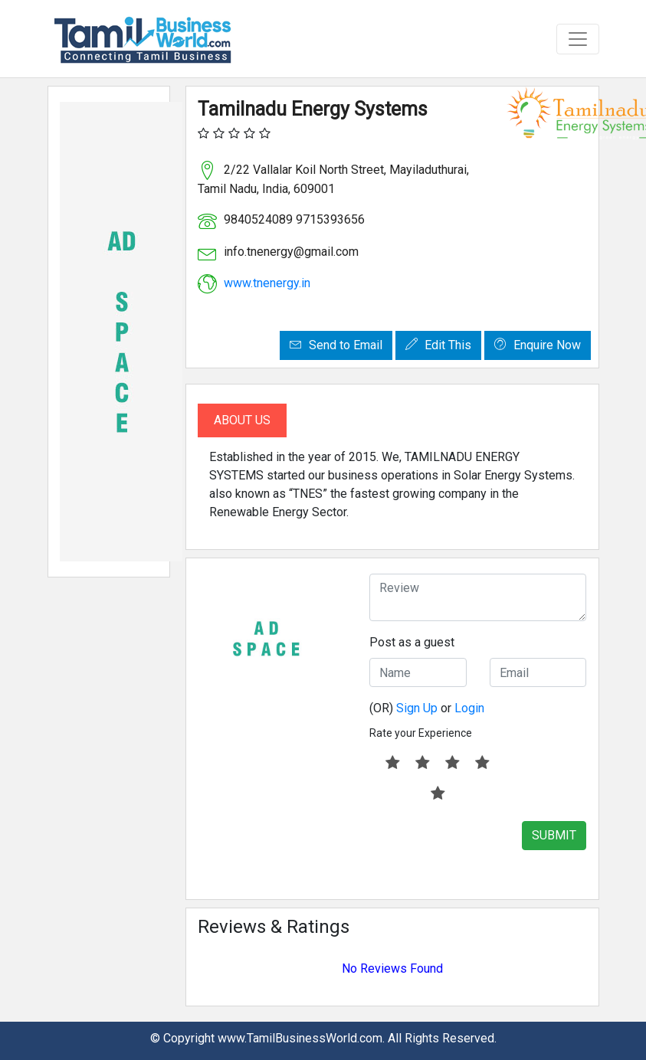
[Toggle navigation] (577, 39)
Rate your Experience (420, 733)
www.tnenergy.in (267, 283)
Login (469, 708)
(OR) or (426, 708)
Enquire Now (537, 345)
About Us (242, 420)
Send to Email (336, 345)
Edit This (438, 345)
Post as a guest (411, 642)
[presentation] (485, 851)
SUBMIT (554, 835)
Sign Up (417, 708)
